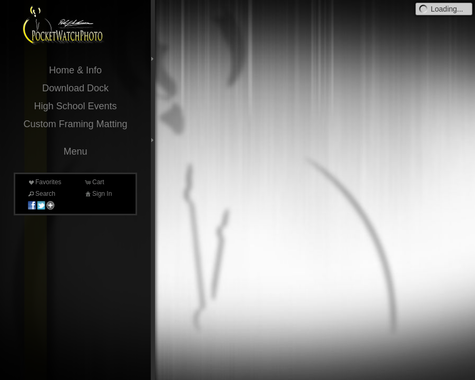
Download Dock (75, 88)
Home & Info (75, 70)
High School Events (75, 106)
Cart (94, 182)
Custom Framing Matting (75, 124)
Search (41, 193)
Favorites (44, 182)
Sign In (98, 193)
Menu (75, 151)
